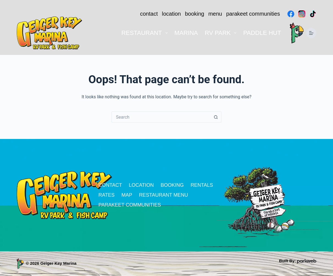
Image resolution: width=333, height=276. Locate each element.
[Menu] (311, 33)
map (126, 195)
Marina (186, 32)
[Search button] (215, 116)
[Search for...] (161, 116)
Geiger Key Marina (58, 263)
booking (194, 14)
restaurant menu (163, 195)
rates (106, 195)
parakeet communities (253, 14)
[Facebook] (290, 13)
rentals (202, 185)
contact (149, 14)
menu (215, 14)
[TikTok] (312, 13)
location (171, 14)
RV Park (221, 32)
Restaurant (145, 32)
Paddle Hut (262, 32)
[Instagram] (301, 13)
